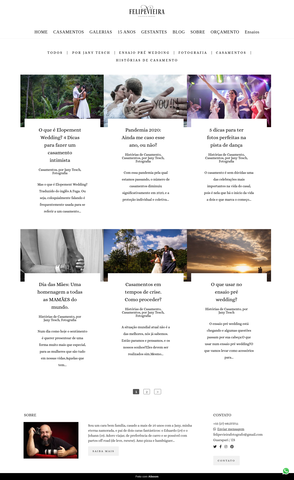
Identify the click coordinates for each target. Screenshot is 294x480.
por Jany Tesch (91, 52)
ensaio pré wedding (144, 52)
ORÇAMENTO (225, 32)
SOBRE (198, 32)
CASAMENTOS (68, 32)
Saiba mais (103, 451)
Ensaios (252, 32)
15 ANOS (127, 32)
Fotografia (192, 52)
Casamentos (231, 52)
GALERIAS (101, 32)
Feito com (146, 476)
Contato (226, 460)
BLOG (179, 32)
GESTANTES (154, 32)
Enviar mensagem (230, 429)
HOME (41, 32)
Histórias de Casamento (147, 60)
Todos (55, 52)
